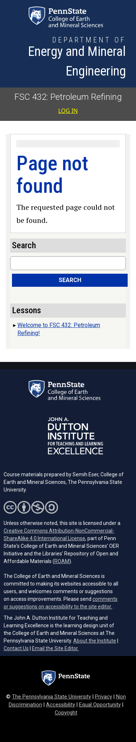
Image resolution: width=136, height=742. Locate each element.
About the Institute (94, 641)
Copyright (66, 713)
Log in (68, 111)
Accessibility (60, 705)
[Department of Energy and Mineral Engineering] (66, 57)
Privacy (103, 697)
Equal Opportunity (100, 705)
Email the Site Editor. (55, 648)
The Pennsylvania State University (51, 697)
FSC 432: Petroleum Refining (68, 97)
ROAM (61, 561)
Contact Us (16, 648)
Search (70, 280)
